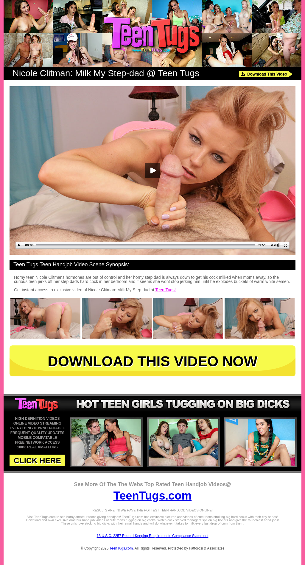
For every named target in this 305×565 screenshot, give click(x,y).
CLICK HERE (37, 460)
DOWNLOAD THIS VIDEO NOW (152, 361)
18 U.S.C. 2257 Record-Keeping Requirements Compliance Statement (152, 536)
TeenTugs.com (152, 495)
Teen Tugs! (165, 289)
